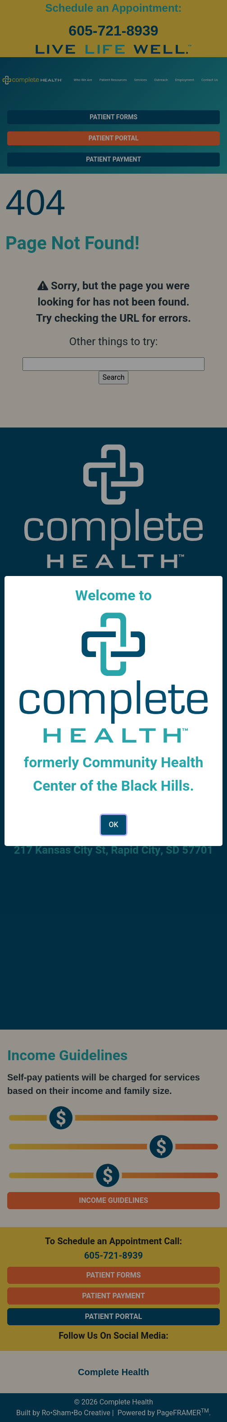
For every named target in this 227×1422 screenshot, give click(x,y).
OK (113, 824)
